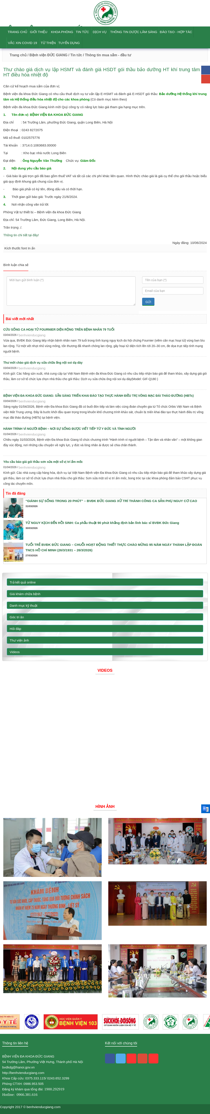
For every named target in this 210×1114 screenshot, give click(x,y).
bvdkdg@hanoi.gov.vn (18, 1067)
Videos (15, 652)
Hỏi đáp (15, 629)
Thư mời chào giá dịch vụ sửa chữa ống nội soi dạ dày (43, 362)
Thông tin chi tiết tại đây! (21, 235)
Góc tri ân (17, 617)
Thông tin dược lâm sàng (133, 32)
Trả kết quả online (23, 582)
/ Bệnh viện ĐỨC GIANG (47, 55)
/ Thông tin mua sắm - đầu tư (107, 55)
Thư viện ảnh (19, 640)
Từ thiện (48, 43)
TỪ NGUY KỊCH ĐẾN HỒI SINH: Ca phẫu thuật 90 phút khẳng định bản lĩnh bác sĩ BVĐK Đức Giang (102, 523)
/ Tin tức (75, 55)
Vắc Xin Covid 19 (22, 43)
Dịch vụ (100, 32)
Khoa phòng (62, 32)
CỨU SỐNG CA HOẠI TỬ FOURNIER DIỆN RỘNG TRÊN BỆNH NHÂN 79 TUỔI (58, 329)
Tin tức (82, 32)
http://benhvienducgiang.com (23, 1073)
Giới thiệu (38, 32)
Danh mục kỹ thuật (23, 605)
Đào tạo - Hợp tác (176, 32)
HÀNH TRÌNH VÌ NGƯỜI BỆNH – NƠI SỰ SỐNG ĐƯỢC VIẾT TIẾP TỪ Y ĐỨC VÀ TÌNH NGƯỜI (69, 428)
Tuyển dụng (69, 43)
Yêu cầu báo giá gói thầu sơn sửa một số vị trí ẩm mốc (43, 462)
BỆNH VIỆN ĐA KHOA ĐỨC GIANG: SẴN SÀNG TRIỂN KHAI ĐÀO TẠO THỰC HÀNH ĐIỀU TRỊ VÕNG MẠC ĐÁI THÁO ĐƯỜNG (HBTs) (98, 395)
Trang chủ (17, 32)
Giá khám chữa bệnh (25, 594)
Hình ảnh (105, 806)
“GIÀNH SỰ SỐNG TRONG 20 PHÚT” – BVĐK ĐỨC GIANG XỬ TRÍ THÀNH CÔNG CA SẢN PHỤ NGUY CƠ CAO (111, 501)
